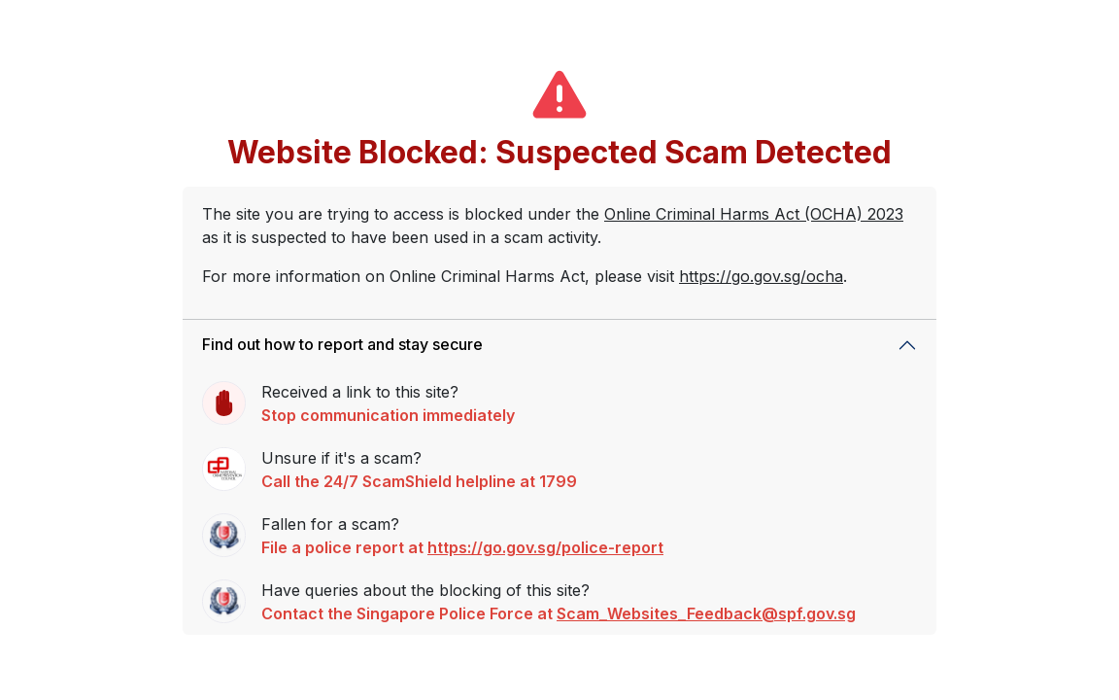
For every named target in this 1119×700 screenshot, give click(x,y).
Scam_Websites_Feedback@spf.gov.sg (706, 613)
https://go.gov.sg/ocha (761, 276)
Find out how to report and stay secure (342, 344)
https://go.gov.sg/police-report (545, 547)
